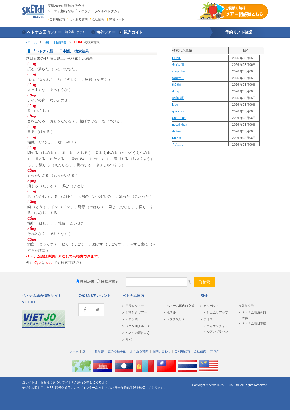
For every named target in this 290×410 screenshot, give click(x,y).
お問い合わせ (161, 351)
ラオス (208, 319)
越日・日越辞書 (55, 42)
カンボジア (211, 306)
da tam (177, 131)
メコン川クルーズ (138, 326)
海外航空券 (246, 306)
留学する (178, 78)
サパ (129, 339)
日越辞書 (106, 281)
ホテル (171, 312)
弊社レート (117, 19)
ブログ (214, 351)
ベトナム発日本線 (254, 323)
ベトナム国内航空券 (180, 306)
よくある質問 (78, 19)
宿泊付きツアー (136, 312)
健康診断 (178, 98)
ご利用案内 (57, 19)
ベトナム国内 (133, 296)
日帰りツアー (135, 306)
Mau (175, 104)
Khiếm (176, 138)
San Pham (179, 118)
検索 (206, 282)
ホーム (32, 42)
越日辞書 (85, 281)
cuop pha (178, 71)
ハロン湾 (132, 319)
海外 (204, 296)
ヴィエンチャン (217, 326)
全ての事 (178, 65)
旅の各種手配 (117, 351)
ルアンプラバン (217, 331)
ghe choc (178, 111)
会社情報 (98, 19)
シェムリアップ (217, 312)
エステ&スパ (175, 319)
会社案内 (200, 351)
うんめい (178, 144)
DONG (176, 58)
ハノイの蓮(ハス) (137, 333)
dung (175, 91)
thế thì (176, 85)
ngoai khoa (179, 124)
